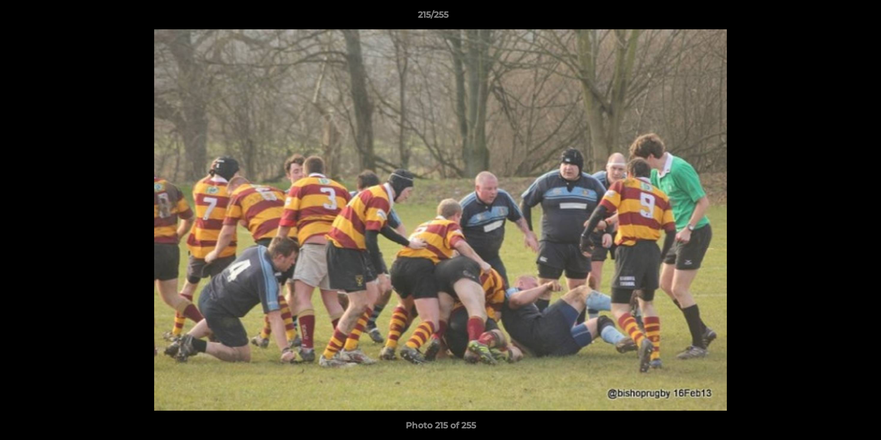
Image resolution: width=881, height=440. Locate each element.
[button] (829, 17)
